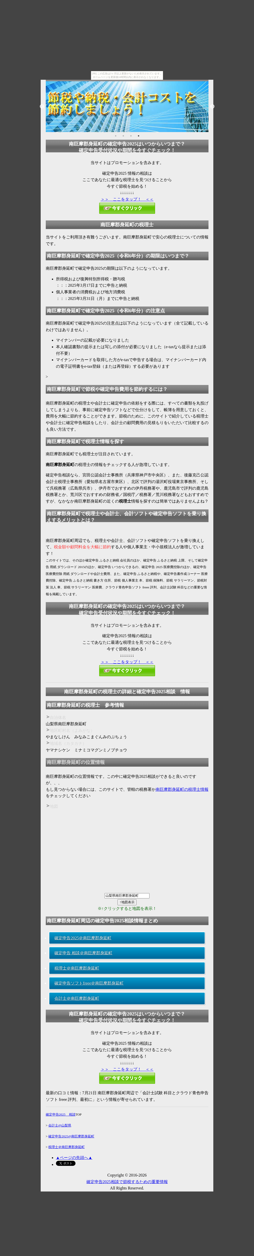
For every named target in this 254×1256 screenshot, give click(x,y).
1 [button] (115, 135)
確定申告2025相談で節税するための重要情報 (127, 1182)
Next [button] (212, 106)
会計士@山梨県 (59, 1125)
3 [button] (130, 135)
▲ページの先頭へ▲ (74, 1157)
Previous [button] (41, 106)
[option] (127, 106)
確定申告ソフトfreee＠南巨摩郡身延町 (89, 983)
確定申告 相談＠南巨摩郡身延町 (83, 953)
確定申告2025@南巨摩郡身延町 (71, 1136)
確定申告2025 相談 (61, 1114)
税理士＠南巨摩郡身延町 (76, 968)
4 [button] (138, 135)
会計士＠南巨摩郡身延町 (76, 998)
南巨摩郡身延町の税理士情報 (182, 789)
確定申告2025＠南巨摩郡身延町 (82, 938)
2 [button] (123, 135)
